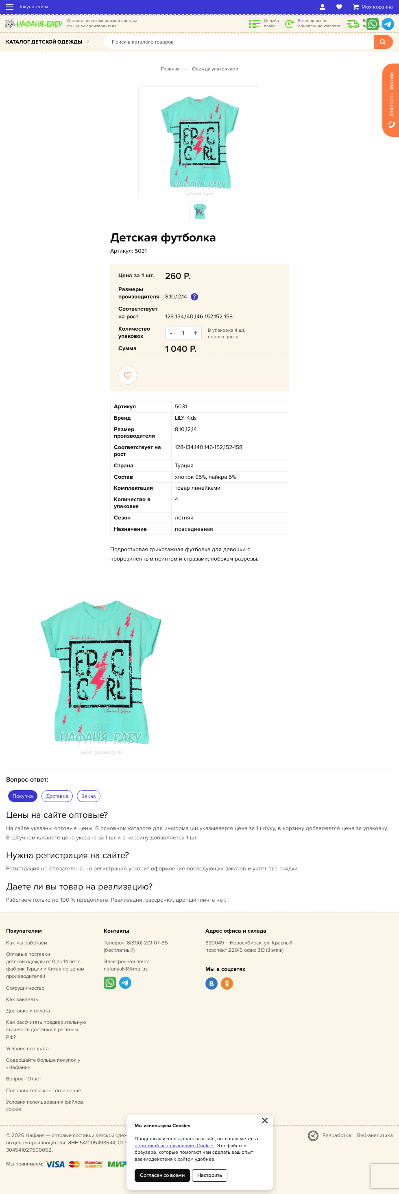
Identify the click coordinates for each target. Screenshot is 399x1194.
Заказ (88, 796)
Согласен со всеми (162, 1175)
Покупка (23, 796)
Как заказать (22, 999)
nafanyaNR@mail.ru (126, 969)
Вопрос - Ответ (23, 1079)
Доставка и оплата (28, 1011)
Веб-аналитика (375, 1135)
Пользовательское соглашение (43, 1090)
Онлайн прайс (271, 23)
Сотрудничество (25, 988)
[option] (200, 142)
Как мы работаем (26, 943)
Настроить (209, 1175)
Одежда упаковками (215, 69)
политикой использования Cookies (175, 1146)
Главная (170, 69)
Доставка (57, 796)
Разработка (337, 1135)
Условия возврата (27, 1048)
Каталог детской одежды (44, 42)
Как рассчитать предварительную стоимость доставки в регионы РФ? (46, 1029)
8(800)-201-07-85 (147, 943)
